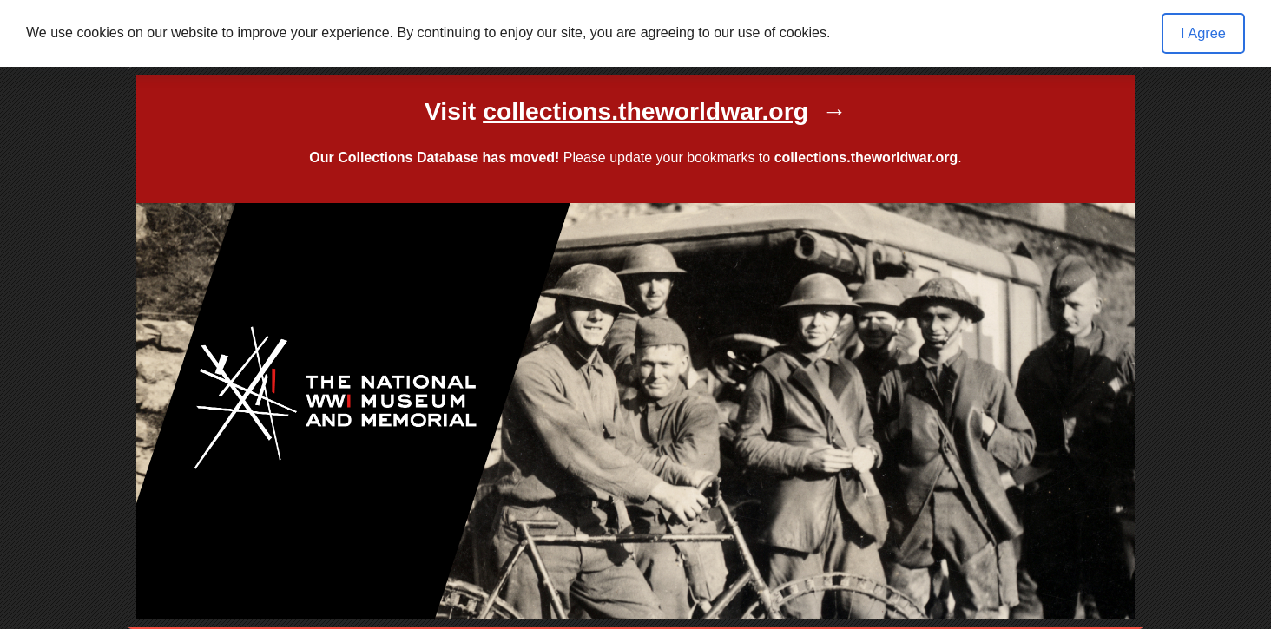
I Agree (1203, 33)
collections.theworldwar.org (866, 157)
